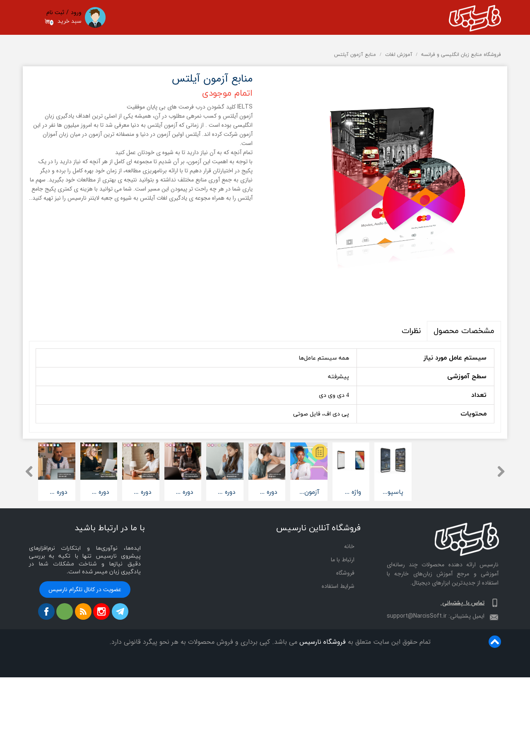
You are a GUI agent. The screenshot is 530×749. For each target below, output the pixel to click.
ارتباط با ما (342, 632)
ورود (76, 12)
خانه (349, 618)
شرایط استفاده (338, 658)
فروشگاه (333, 714)
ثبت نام (55, 12)
